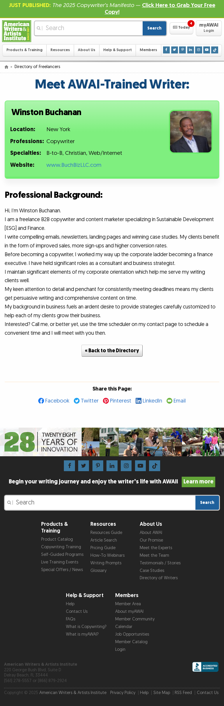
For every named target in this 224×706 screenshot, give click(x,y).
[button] (181, 28)
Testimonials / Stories (160, 563)
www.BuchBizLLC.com (74, 165)
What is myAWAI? (82, 634)
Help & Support (117, 50)
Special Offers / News (62, 570)
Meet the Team (154, 555)
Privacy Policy (122, 692)
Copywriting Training (61, 547)
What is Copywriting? (86, 626)
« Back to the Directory (112, 350)
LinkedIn (152, 401)
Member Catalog (131, 642)
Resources (60, 50)
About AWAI (151, 532)
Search (154, 28)
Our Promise (151, 540)
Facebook (57, 401)
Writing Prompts (105, 563)
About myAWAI (129, 611)
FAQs (70, 619)
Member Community (135, 619)
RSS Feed (183, 692)
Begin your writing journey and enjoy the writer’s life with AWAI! (112, 481)
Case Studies (152, 570)
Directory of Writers (159, 578)
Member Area (128, 604)
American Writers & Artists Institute (72, 692)
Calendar (123, 626)
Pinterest (120, 401)
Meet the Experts (156, 548)
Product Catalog (57, 539)
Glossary (98, 570)
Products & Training (24, 50)
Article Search (103, 540)
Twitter (90, 401)
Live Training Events (59, 562)
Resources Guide (106, 532)
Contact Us (77, 611)
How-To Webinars (107, 555)
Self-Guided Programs (62, 554)
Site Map (161, 692)
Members (148, 50)
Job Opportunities (132, 634)
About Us (86, 50)
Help (70, 604)
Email (180, 401)
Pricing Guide (103, 548)
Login (120, 649)
